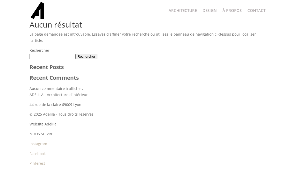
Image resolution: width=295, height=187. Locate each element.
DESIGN (210, 11)
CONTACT (256, 11)
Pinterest (37, 163)
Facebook (38, 153)
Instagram (38, 143)
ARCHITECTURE (183, 11)
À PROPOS (232, 11)
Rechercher (39, 50)
